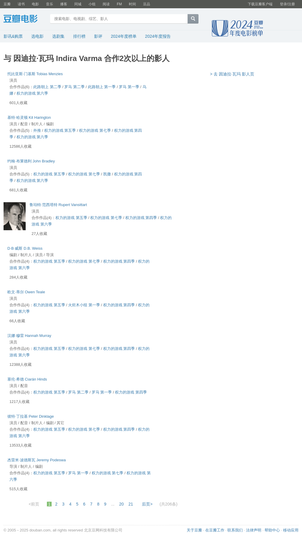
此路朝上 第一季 (102, 87)
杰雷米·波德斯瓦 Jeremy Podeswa (36, 460)
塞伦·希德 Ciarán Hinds (27, 379)
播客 (63, 4)
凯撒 (107, 174)
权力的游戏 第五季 (60, 130)
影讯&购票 (13, 36)
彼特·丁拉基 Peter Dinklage (30, 416)
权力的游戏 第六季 (32, 93)
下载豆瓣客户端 (260, 4)
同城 (77, 4)
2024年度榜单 (124, 36)
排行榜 (79, 36)
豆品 (146, 4)
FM (119, 4)
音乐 (49, 4)
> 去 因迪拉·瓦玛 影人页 (232, 74)
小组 (92, 4)
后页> (147, 504)
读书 (21, 4)
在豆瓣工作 (214, 530)
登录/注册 (287, 4)
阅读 (106, 4)
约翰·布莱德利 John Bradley (31, 161)
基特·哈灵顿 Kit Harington (29, 117)
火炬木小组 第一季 (84, 305)
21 (131, 504)
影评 (98, 36)
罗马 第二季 (74, 87)
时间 (132, 4)
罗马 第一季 (129, 87)
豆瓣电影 (25, 19)
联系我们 (235, 530)
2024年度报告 (158, 36)
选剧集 (58, 36)
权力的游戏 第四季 (141, 217)
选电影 (37, 36)
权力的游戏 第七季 (95, 130)
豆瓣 (7, 4)
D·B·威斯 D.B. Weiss (24, 248)
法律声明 (253, 530)
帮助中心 (272, 530)
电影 (35, 4)
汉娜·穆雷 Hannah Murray (29, 335)
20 (121, 504)
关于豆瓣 (194, 530)
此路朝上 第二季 (47, 87)
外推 (37, 130)
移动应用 (290, 530)
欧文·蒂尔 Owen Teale (26, 292)
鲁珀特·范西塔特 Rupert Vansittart (58, 205)
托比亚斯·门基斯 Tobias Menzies (35, 74)
